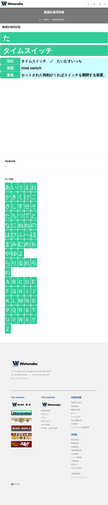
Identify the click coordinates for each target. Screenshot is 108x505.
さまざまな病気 (76, 468)
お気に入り (45, 414)
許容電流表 (75, 406)
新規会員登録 (45, 410)
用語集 (46, 19)
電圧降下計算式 (76, 402)
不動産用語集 (75, 473)
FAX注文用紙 (45, 425)
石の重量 (74, 424)
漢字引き (74, 464)
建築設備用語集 (58, 19)
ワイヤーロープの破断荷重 (80, 427)
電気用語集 (75, 440)
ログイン (44, 418)
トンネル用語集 (76, 457)
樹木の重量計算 (76, 420)
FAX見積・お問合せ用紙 (49, 428)
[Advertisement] (54, 97)
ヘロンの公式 (75, 417)
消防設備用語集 (76, 450)
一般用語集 (75, 461)
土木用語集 (75, 454)
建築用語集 (75, 443)
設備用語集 (75, 447)
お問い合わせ (45, 421)
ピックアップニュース (78, 477)
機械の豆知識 (75, 410)
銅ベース (74, 413)
